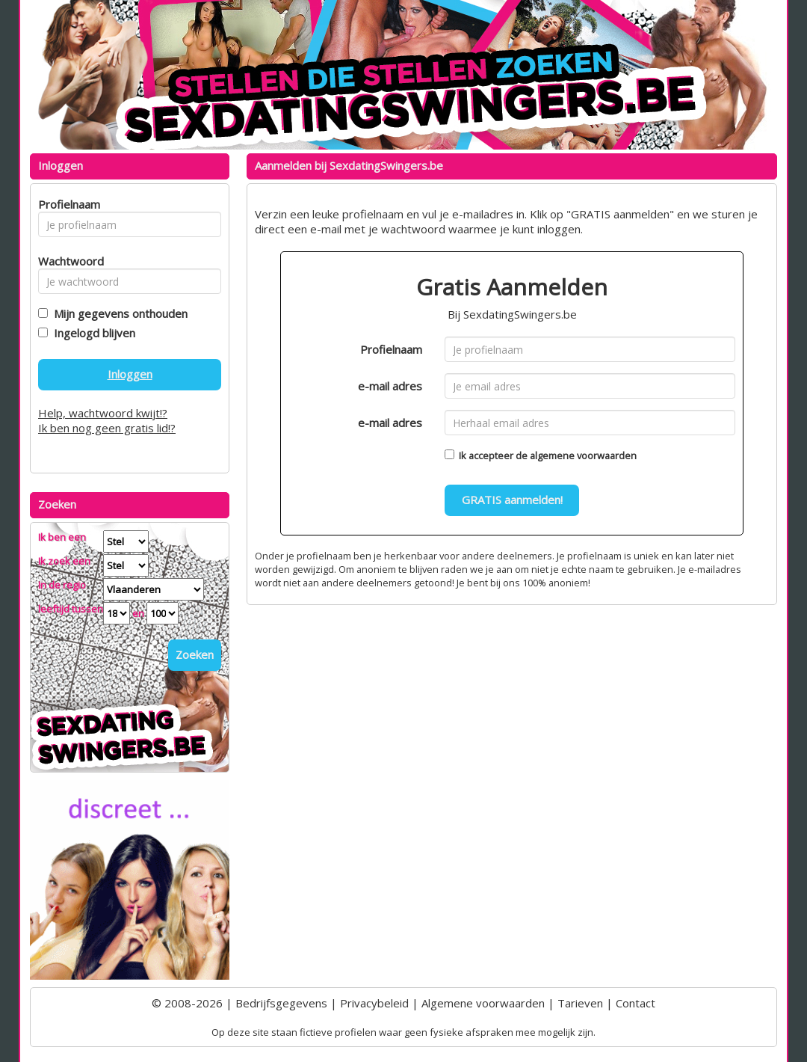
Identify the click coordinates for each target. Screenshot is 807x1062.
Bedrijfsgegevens (281, 1002)
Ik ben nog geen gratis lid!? (107, 427)
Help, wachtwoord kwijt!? (102, 412)
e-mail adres (390, 385)
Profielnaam (391, 349)
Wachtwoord (67, 261)
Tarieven (580, 1002)
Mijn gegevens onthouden (118, 313)
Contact (635, 1002)
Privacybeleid (374, 1002)
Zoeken (195, 654)
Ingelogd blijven (91, 332)
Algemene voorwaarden (483, 1002)
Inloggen (130, 373)
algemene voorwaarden (583, 455)
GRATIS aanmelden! (512, 499)
